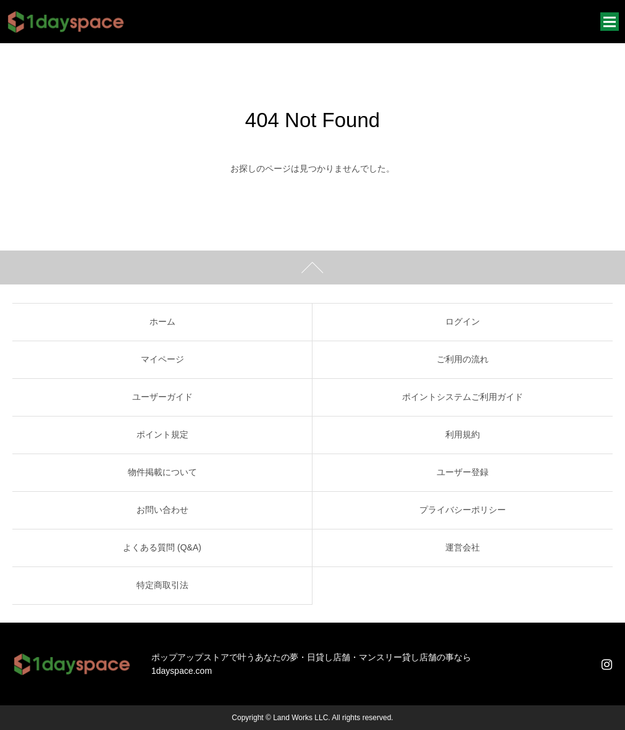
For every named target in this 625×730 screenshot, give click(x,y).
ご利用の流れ (463, 359)
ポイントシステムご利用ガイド (462, 397)
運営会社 (462, 547)
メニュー (609, 21)
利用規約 (462, 434)
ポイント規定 (162, 434)
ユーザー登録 (463, 472)
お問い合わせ (162, 510)
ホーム (162, 321)
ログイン (462, 321)
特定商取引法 (162, 585)
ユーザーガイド (162, 397)
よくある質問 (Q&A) (162, 547)
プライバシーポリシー (462, 510)
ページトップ (312, 267)
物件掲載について (162, 472)
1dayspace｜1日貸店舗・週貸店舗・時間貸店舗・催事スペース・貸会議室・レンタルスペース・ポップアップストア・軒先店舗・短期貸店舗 (66, 21)
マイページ (162, 359)
